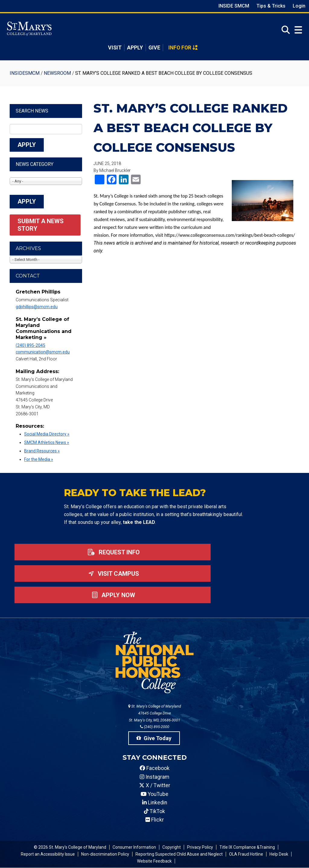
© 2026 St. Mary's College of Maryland (70, 847)
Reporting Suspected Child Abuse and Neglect (179, 854)
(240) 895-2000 (154, 726)
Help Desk (278, 854)
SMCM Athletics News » (46, 442)
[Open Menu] (297, 30)
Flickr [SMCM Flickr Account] (154, 820)
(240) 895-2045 (30, 345)
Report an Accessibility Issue (48, 854)
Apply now (112, 595)
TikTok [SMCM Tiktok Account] (154, 811)
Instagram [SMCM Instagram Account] (154, 777)
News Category (34, 164)
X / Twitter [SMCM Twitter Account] (154, 785)
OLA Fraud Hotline (246, 854)
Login (299, 6)
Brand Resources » (42, 450)
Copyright (171, 847)
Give (154, 48)
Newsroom (57, 73)
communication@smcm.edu (43, 352)
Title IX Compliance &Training (247, 847)
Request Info (112, 552)
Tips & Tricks (270, 6)
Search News (32, 111)
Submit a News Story (41, 224)
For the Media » (38, 459)
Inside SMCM (233, 6)
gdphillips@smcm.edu (37, 306)
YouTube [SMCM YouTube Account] (154, 794)
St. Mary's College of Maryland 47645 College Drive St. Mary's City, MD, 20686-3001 (154, 713)
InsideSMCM (25, 73)
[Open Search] (284, 30)
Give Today (153, 738)
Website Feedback (154, 861)
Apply (135, 48)
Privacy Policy (200, 847)
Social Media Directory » (46, 434)
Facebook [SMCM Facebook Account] (155, 768)
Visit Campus (112, 573)
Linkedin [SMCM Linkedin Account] (154, 803)
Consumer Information (134, 847)
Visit (115, 48)
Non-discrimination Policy (105, 854)
